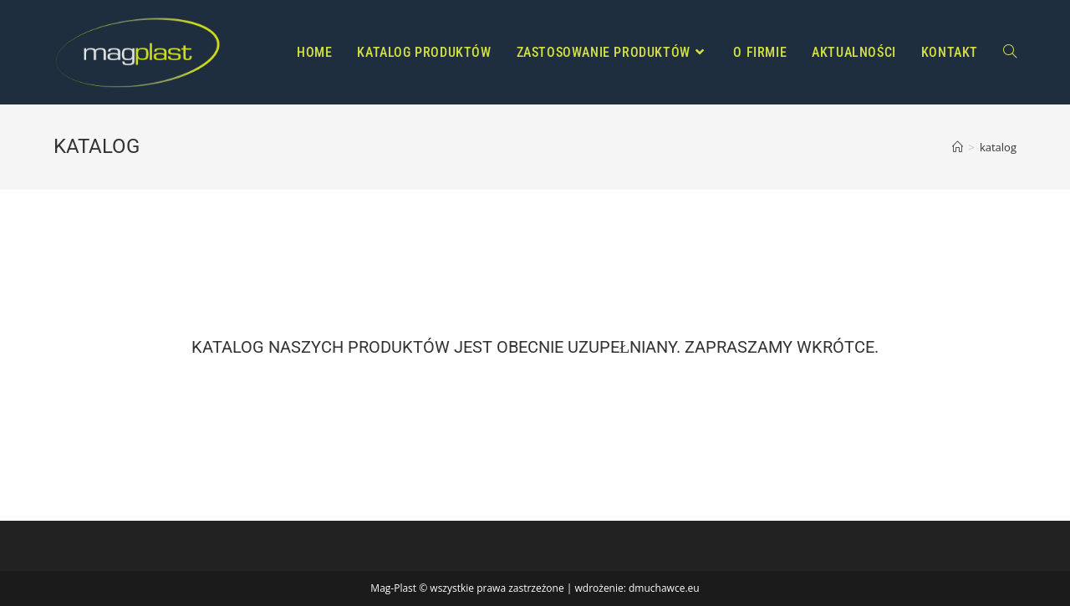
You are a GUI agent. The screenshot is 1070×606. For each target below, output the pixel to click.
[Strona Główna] (957, 147)
